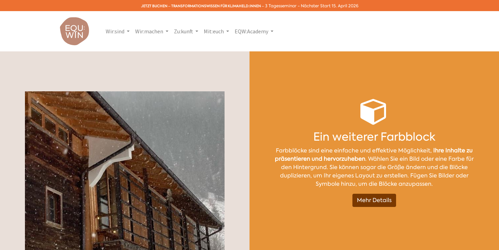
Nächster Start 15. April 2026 (329, 6)
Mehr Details (374, 200)
